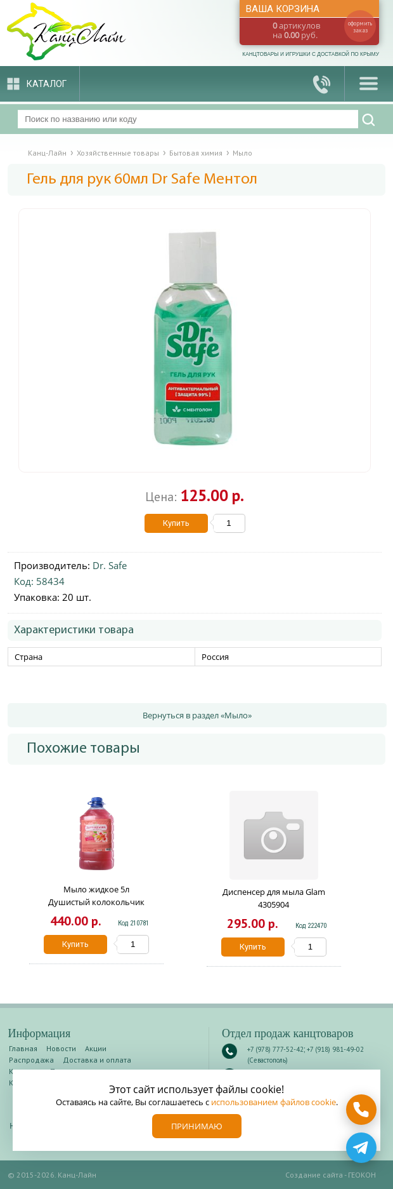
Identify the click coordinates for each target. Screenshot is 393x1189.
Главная (23, 1048)
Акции (95, 1048)
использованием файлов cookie (273, 1102)
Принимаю (196, 1126)
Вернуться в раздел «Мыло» (197, 715)
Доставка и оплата (97, 1060)
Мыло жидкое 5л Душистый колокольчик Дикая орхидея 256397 (96, 901)
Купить (176, 523)
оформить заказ (360, 27)
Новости (61, 1048)
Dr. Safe (110, 565)
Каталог (47, 84)
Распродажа (31, 1060)
